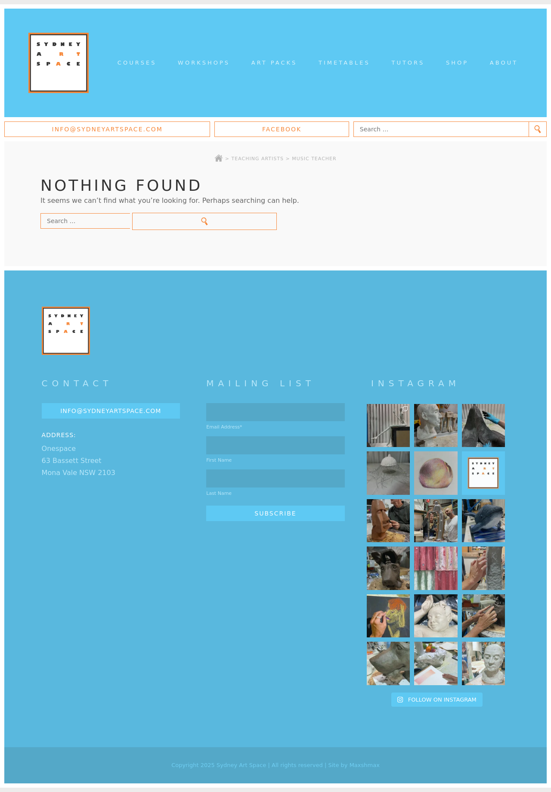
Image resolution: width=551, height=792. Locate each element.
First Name (219, 460)
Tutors (407, 62)
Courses (137, 62)
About (504, 62)
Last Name (219, 493)
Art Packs (274, 62)
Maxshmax (365, 765)
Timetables (344, 62)
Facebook (281, 129)
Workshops (204, 62)
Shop (457, 62)
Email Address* (224, 427)
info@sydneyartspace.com (107, 129)
